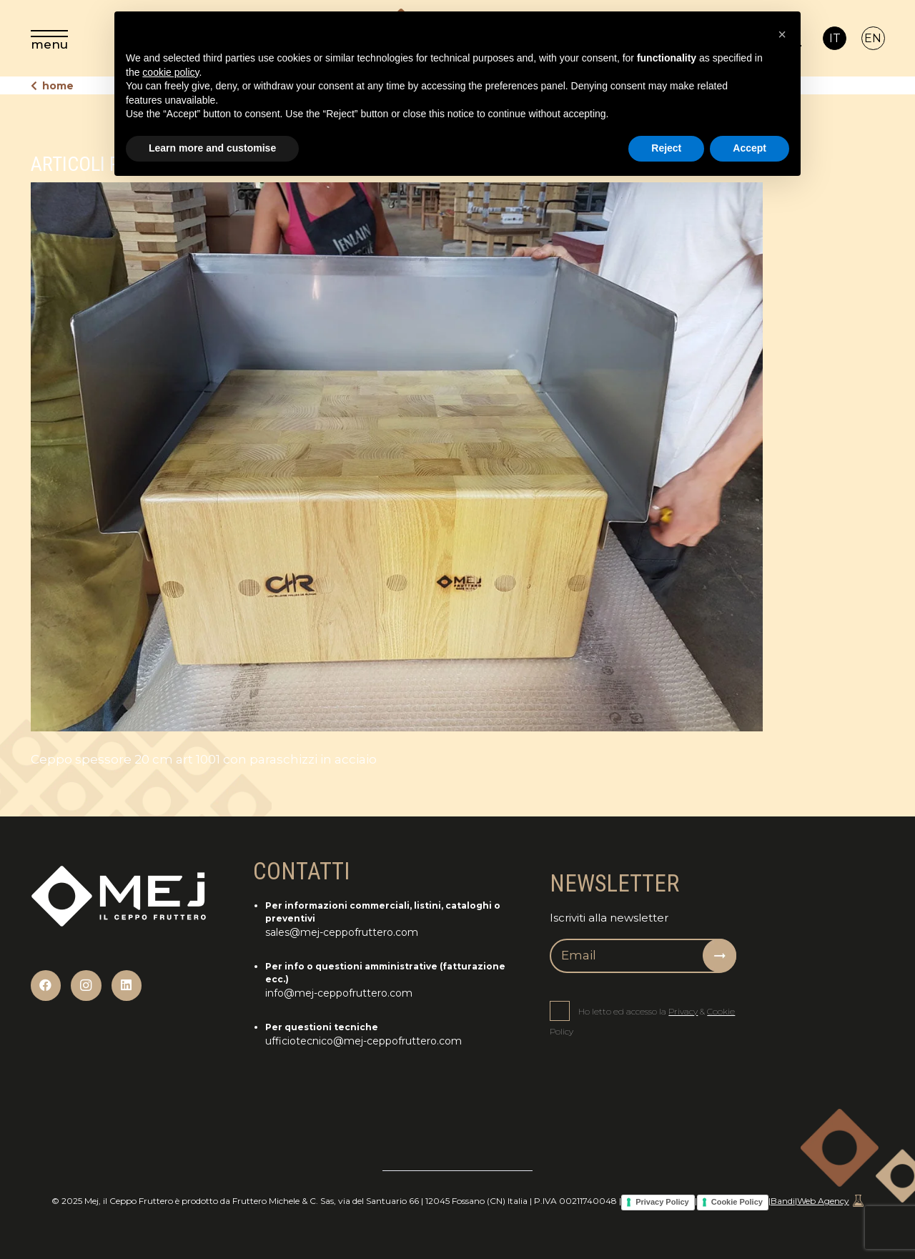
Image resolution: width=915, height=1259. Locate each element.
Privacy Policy (662, 1202)
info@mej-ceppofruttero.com (338, 993)
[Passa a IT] (834, 38)
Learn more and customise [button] (212, 148)
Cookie (721, 1011)
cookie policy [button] (170, 72)
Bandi (783, 1200)
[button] (782, 34)
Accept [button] (749, 148)
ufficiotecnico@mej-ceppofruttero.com (363, 1041)
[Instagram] (86, 985)
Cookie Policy (737, 1202)
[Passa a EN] (873, 38)
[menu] (49, 38)
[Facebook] (46, 985)
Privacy (683, 1011)
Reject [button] (666, 148)
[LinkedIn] (127, 985)
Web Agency (830, 1201)
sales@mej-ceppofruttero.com (341, 932)
